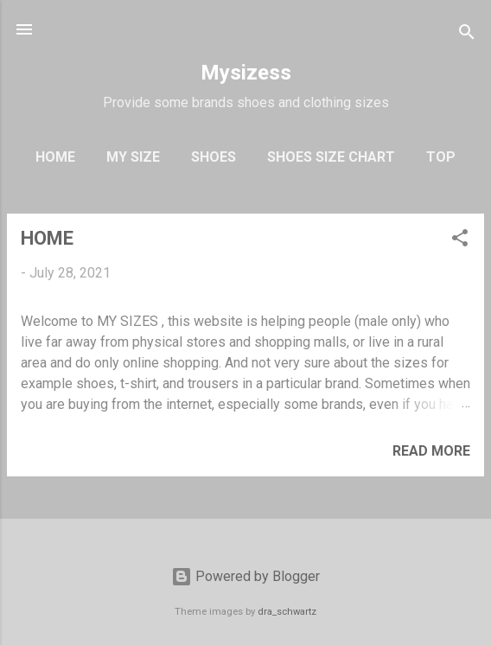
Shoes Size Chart (331, 157)
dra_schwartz (287, 611)
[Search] (466, 35)
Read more (431, 451)
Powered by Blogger (245, 576)
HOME (47, 238)
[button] (460, 240)
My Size (133, 157)
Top (441, 157)
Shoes (213, 157)
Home (55, 157)
